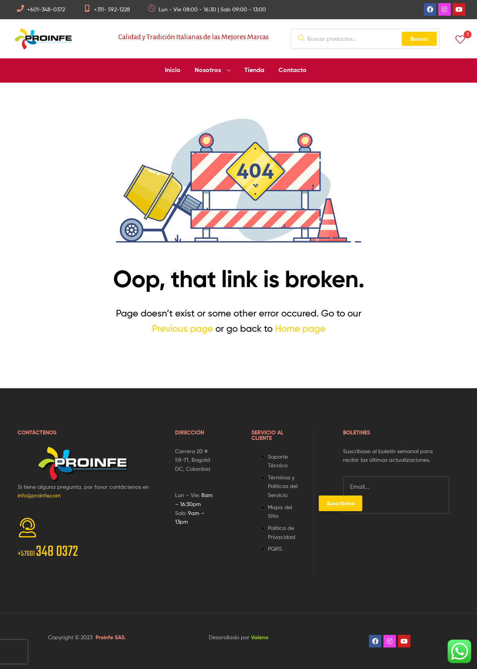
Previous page (182, 328)
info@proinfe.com (39, 495)
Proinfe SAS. (111, 637)
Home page (300, 328)
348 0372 (48, 552)
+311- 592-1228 (112, 9)
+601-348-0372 (46, 9)
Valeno (259, 637)
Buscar (419, 38)
